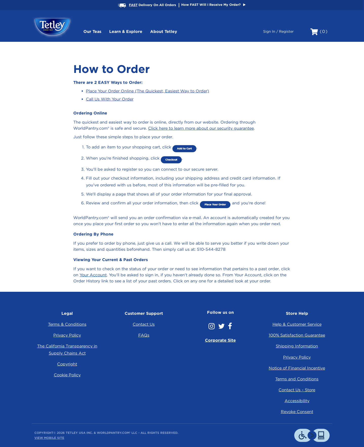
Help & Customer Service (297, 324)
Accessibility (297, 400)
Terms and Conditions (296, 379)
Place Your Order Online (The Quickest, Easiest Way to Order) (147, 91)
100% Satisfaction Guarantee (297, 335)
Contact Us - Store (297, 389)
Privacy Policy (67, 335)
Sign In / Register (278, 31)
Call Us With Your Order (109, 99)
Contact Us (144, 324)
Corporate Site (220, 340)
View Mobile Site (49, 438)
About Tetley (163, 31)
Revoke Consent (297, 411)
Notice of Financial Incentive (297, 368)
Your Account (93, 275)
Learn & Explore (125, 31)
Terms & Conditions (67, 324)
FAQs (143, 335)
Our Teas (92, 31)
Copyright (67, 364)
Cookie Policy (67, 375)
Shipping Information (297, 346)
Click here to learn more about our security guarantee (201, 128)
